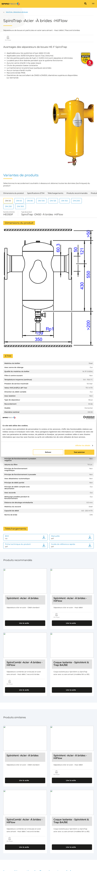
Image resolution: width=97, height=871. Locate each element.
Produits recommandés (77, 193)
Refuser (48, 452)
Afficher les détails (82, 445)
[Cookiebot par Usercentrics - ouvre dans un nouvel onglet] (84, 417)
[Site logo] (11, 4)
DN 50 (8, 201)
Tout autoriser (79, 452)
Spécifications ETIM (35, 193)
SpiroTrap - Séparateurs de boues (17, 12)
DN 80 (30, 201)
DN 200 (76, 201)
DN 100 (41, 201)
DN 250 (8, 206)
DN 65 (19, 201)
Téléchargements (55, 193)
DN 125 (53, 201)
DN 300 (20, 206)
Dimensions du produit (13, 193)
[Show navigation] (93, 4)
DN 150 (64, 201)
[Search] (85, 4)
